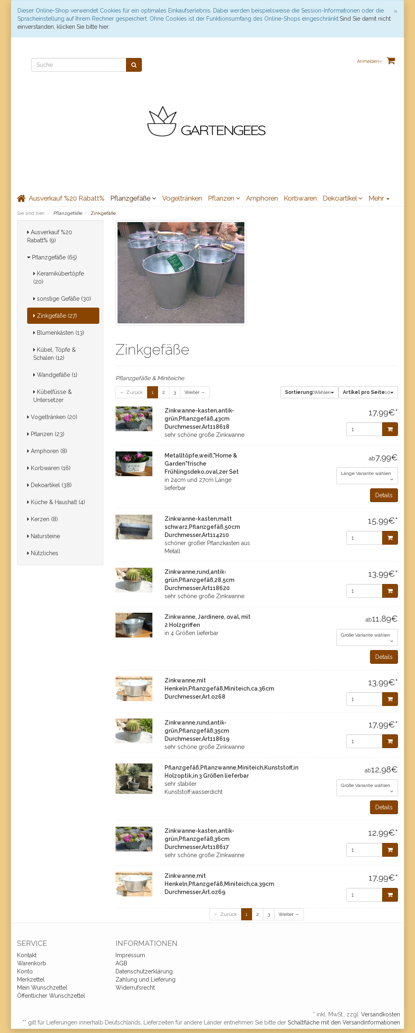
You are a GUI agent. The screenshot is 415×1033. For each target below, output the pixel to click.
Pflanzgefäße (133, 198)
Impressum (130, 955)
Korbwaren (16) (49, 468)
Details (384, 495)
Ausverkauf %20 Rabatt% (67, 198)
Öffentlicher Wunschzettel (51, 995)
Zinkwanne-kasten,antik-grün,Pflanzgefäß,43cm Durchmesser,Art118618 (199, 418)
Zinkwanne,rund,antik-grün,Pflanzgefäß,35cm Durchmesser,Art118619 (197, 730)
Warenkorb (31, 963)
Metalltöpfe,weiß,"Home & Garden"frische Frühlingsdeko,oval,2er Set (202, 463)
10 (368, 392)
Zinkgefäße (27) (55, 315)
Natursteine (43, 536)
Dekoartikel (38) (49, 485)
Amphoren (262, 198)
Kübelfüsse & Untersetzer (52, 396)
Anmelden (369, 61)
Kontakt (26, 955)
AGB (121, 963)
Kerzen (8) (42, 519)
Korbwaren (300, 198)
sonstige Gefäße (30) (62, 298)
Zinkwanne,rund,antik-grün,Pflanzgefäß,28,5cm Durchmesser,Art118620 (199, 580)
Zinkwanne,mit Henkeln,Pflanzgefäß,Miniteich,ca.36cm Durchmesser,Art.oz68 (219, 688)
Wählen (309, 392)
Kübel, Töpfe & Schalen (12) (54, 353)
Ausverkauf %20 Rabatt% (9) (49, 236)
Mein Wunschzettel (42, 987)
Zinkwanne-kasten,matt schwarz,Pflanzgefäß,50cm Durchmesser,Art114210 (202, 526)
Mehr (378, 198)
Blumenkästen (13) (58, 332)
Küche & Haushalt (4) (56, 502)
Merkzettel (31, 979)
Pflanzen (224, 198)
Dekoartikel (343, 198)
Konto (25, 971)
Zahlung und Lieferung (145, 979)
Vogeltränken (182, 198)
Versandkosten (380, 1014)
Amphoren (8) (47, 451)
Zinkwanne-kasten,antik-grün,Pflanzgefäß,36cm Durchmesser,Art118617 (199, 839)
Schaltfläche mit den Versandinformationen (344, 1022)
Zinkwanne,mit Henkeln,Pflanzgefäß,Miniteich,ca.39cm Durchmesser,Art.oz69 (219, 884)
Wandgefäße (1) (55, 375)
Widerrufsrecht (135, 987)
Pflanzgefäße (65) (52, 257)
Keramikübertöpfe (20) (58, 277)
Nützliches (42, 553)
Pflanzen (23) (45, 434)
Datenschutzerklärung (144, 971)
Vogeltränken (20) (52, 417)
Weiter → (194, 392)
